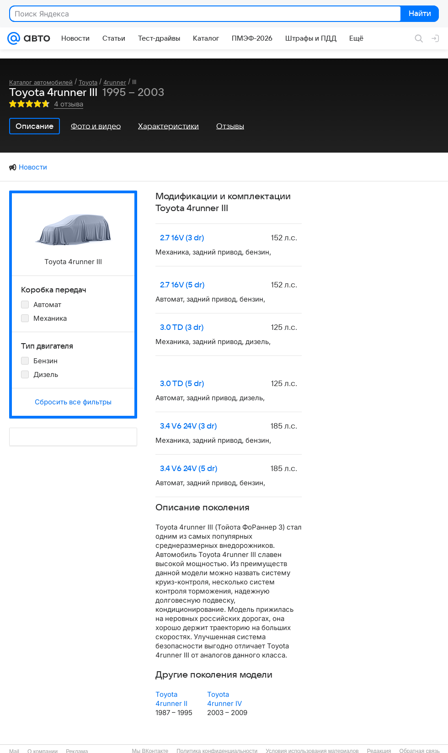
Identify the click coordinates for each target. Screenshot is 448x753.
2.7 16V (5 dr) (182, 285)
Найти (419, 14)
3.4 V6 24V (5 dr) (188, 469)
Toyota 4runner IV (224, 699)
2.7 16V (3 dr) (182, 238)
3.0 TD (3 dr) (181, 327)
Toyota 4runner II (171, 699)
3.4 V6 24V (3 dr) (188, 426)
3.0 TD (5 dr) (182, 384)
